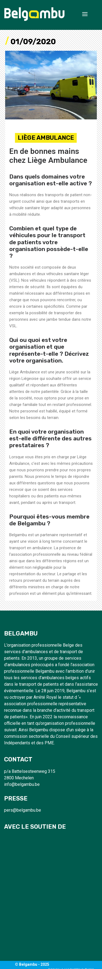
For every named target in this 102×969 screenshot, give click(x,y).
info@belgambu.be (22, 784)
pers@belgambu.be (22, 810)
